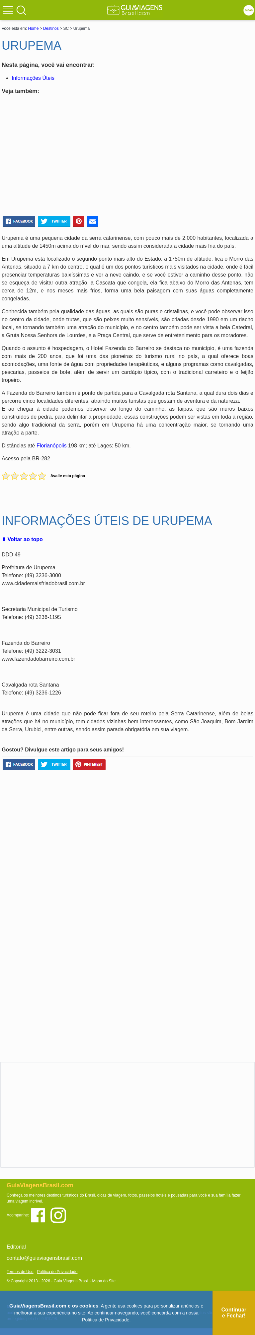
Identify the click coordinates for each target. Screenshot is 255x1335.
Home (33, 28)
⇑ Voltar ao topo (22, 539)
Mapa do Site (104, 1281)
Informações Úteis (33, 78)
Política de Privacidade (57, 1271)
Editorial (16, 1247)
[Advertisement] (66, 155)
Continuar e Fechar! (233, 1312)
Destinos (51, 28)
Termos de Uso (20, 1271)
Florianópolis (52, 445)
